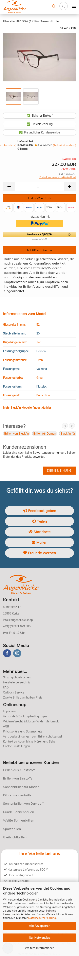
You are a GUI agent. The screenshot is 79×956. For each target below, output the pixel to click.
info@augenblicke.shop (18, 620)
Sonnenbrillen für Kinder (21, 787)
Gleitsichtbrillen (14, 837)
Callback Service (13, 692)
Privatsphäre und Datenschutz (22, 731)
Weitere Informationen (39, 948)
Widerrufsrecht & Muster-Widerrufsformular (31, 721)
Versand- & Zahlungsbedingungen (25, 716)
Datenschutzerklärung (42, 917)
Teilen (39, 521)
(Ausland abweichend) (64, 145)
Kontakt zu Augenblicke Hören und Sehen (30, 741)
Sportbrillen (12, 829)
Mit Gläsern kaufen (39, 249)
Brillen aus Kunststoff (19, 770)
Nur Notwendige (39, 938)
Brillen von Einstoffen (18, 778)
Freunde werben (39, 553)
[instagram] (17, 653)
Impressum (10, 711)
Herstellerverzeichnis (16, 682)
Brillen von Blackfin (16, 433)
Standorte (39, 531)
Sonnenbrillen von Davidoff (23, 803)
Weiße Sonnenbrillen (18, 820)
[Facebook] (7, 653)
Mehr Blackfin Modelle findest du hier (27, 407)
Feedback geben (39, 510)
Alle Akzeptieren (39, 926)
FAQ (6, 687)
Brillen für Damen (44, 433)
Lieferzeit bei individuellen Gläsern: (25, 145)
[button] (39, 236)
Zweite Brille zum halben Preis (22, 697)
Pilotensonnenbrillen (18, 795)
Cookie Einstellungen (16, 746)
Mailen (39, 542)
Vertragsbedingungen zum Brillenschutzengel (32, 736)
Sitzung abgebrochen (17, 677)
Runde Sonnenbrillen (18, 812)
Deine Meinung (59, 470)
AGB (6, 726)
